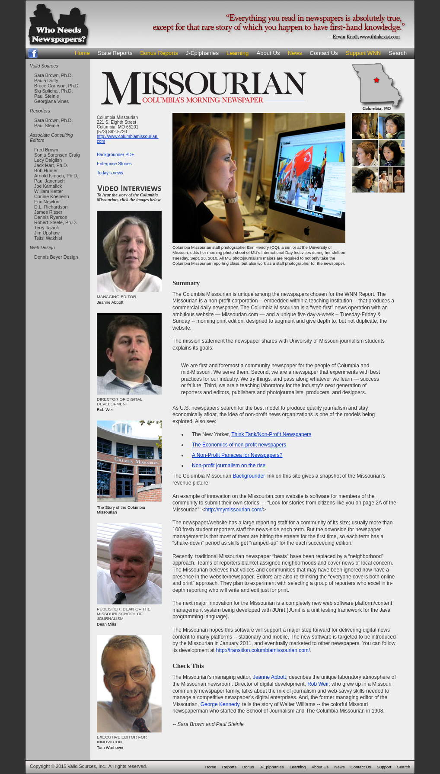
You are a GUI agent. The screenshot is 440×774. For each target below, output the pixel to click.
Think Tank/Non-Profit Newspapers (271, 434)
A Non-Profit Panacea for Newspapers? (237, 455)
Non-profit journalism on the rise (228, 465)
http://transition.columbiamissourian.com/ (263, 650)
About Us (268, 53)
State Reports (115, 53)
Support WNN (363, 53)
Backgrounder (249, 476)
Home (82, 53)
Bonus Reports (159, 53)
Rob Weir (317, 684)
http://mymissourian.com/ (234, 510)
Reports (229, 766)
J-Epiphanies (202, 53)
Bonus (248, 766)
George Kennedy (220, 704)
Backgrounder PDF (115, 154)
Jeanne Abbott (269, 677)
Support (384, 766)
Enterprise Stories (114, 163)
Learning (237, 53)
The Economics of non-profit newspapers (239, 445)
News (295, 53)
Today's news (110, 172)
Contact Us (324, 53)
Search (398, 53)
